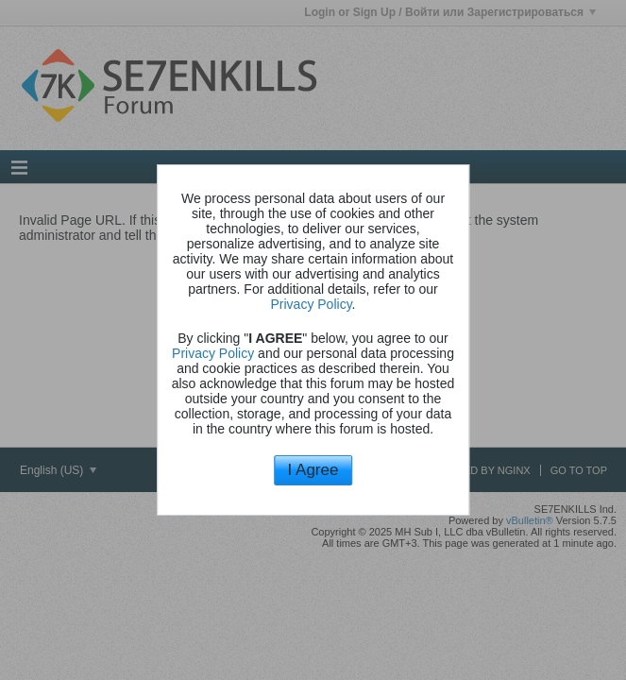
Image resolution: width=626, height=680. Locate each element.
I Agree (313, 470)
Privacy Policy (311, 304)
